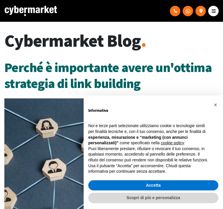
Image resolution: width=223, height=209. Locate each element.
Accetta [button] (153, 185)
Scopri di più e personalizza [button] (153, 197)
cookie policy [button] (172, 142)
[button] (215, 104)
